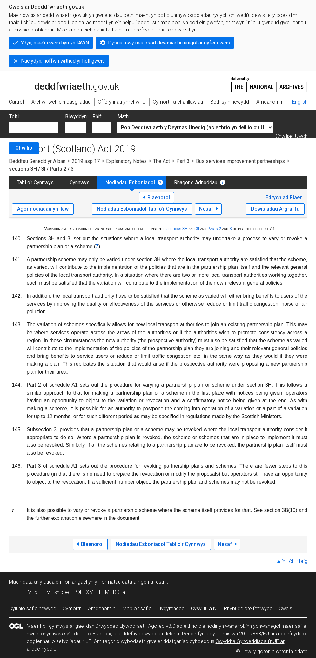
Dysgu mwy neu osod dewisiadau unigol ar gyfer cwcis (169, 43)
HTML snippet (55, 592)
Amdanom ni (102, 609)
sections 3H (176, 228)
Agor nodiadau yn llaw (43, 209)
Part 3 (183, 161)
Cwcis (285, 609)
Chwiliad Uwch (291, 136)
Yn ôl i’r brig (294, 561)
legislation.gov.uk (59, 84)
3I (197, 228)
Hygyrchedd (171, 609)
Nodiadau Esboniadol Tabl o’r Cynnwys (142, 209)
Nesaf (206, 209)
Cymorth (72, 609)
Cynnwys (80, 183)
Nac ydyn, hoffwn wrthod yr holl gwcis (63, 61)
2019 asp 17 (86, 161)
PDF (78, 592)
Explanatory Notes (126, 161)
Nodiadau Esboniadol (130, 183)
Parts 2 (214, 228)
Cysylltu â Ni (204, 609)
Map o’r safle (137, 609)
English (299, 102)
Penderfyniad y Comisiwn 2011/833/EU (225, 634)
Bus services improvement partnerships (240, 161)
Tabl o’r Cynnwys (35, 183)
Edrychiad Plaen (284, 197)
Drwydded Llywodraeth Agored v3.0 (135, 626)
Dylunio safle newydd (32, 609)
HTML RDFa (112, 592)
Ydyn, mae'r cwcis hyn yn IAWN (55, 43)
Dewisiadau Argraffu (275, 209)
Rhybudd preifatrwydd (248, 609)
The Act (161, 161)
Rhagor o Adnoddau (195, 183)
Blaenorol (158, 197)
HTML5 (29, 592)
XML (91, 592)
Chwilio (23, 148)
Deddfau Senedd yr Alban (37, 161)
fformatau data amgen (123, 582)
